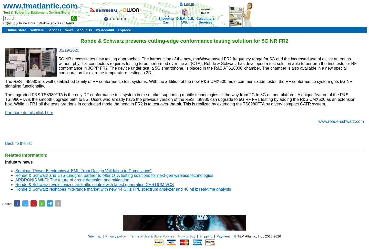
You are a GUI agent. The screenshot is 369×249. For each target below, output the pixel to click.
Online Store (16, 30)
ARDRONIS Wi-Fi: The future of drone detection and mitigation (72, 180)
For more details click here (29, 113)
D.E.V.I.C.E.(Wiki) (185, 20)
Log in (189, 4)
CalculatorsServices (206, 20)
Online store (24, 23)
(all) (8, 23)
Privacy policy (115, 236)
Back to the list (18, 143)
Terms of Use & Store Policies (152, 236)
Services (54, 30)
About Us (84, 30)
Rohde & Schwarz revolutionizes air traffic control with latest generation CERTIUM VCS (94, 184)
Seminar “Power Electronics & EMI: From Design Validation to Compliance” (83, 171)
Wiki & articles (49, 23)
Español (124, 30)
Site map (94, 236)
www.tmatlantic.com (40, 6)
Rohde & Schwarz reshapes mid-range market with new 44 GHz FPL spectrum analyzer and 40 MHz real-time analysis (123, 189)
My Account (104, 30)
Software (37, 30)
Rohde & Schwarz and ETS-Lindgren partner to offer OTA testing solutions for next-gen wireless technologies (114, 175)
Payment (223, 236)
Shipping (205, 236)
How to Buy (186, 236)
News (68, 23)
